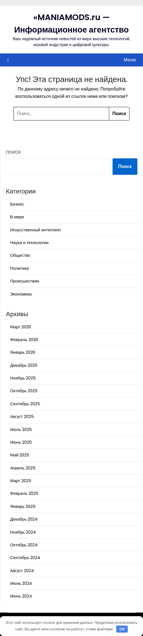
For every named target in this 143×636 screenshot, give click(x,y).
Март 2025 (20, 481)
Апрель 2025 (23, 468)
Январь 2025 (23, 506)
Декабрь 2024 (24, 519)
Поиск (13, 152)
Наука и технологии (29, 242)
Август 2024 (22, 571)
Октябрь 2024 (24, 545)
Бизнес (17, 204)
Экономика (21, 294)
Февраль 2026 (24, 339)
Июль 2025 (21, 429)
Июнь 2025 (21, 442)
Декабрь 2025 (24, 365)
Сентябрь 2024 (25, 557)
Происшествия (24, 281)
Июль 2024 (21, 583)
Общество (20, 255)
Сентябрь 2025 (25, 404)
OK (122, 629)
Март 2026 (20, 327)
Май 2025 (19, 455)
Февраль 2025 (24, 493)
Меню (130, 60)
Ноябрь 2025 (23, 378)
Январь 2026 (22, 352)
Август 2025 (22, 416)
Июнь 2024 (21, 596)
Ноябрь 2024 (23, 532)
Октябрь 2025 (24, 391)
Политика (19, 268)
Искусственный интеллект (35, 230)
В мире (17, 217)
